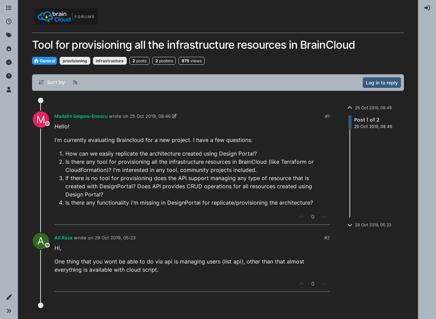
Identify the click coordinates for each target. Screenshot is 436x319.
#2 (327, 237)
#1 (327, 116)
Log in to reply (382, 82)
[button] (9, 297)
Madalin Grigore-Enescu (81, 116)
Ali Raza (63, 237)
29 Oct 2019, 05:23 (115, 237)
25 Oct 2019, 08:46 (150, 116)
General (44, 60)
